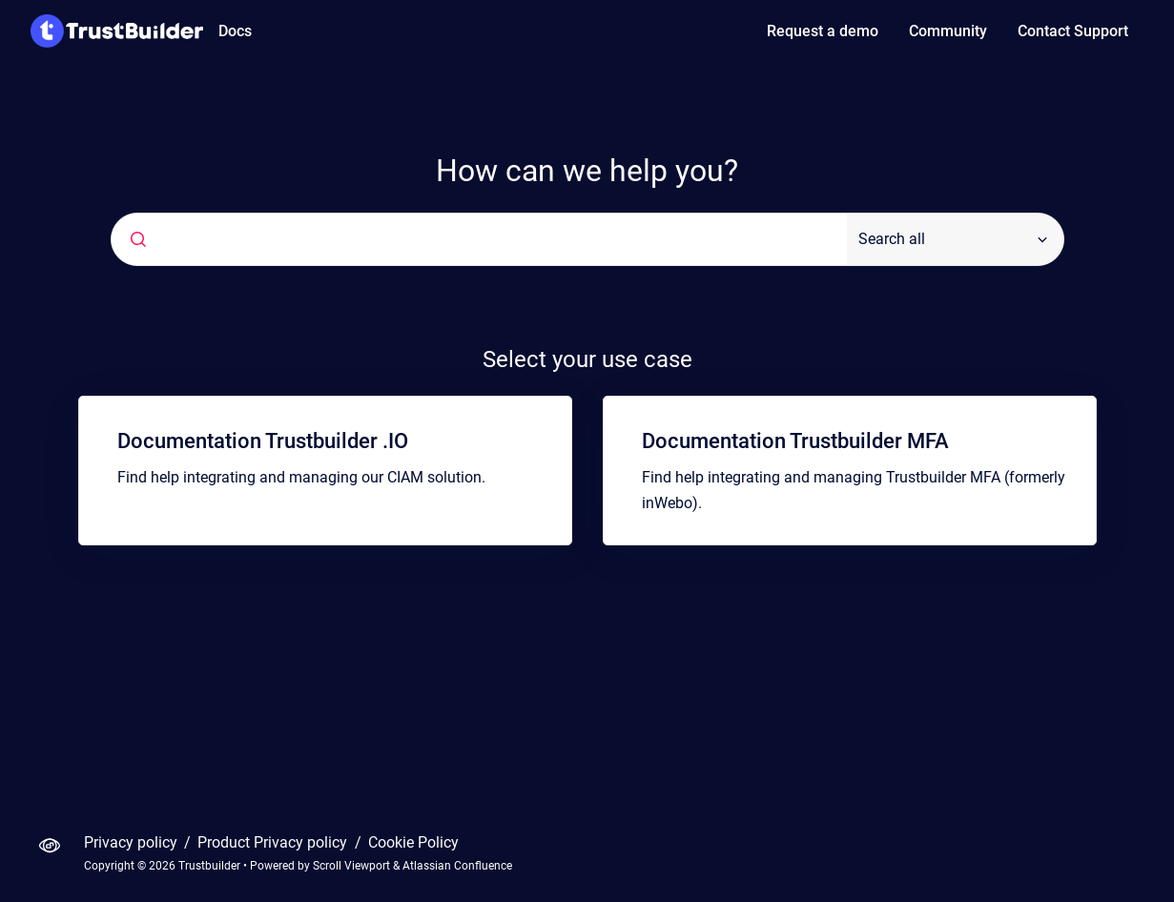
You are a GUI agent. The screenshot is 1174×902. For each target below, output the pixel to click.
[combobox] (479, 239)
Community (948, 31)
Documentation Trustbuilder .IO (262, 441)
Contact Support (1073, 31)
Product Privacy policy (274, 842)
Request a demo (822, 31)
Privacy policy (132, 842)
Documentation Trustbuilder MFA (795, 441)
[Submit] (138, 239)
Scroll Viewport (353, 865)
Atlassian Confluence (457, 865)
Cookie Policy (413, 842)
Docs (235, 31)
